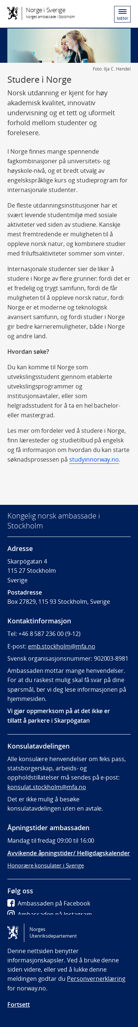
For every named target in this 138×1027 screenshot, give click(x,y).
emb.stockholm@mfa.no (61, 646)
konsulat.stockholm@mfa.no (46, 787)
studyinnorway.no (94, 459)
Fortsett (18, 1004)
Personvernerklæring (96, 979)
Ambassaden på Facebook (48, 903)
